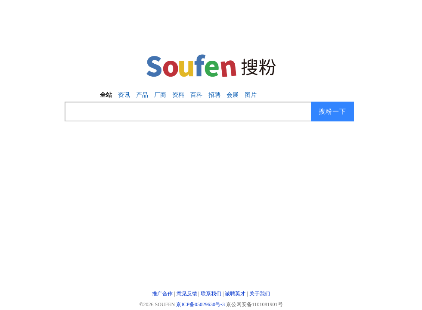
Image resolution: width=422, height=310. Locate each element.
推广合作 (162, 294)
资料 (178, 95)
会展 (233, 95)
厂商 (160, 95)
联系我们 (211, 294)
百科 (196, 95)
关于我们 (259, 294)
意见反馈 (187, 294)
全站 (106, 95)
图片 (251, 95)
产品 (142, 95)
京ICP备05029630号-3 (200, 304)
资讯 (124, 95)
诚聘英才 (235, 294)
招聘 (214, 95)
